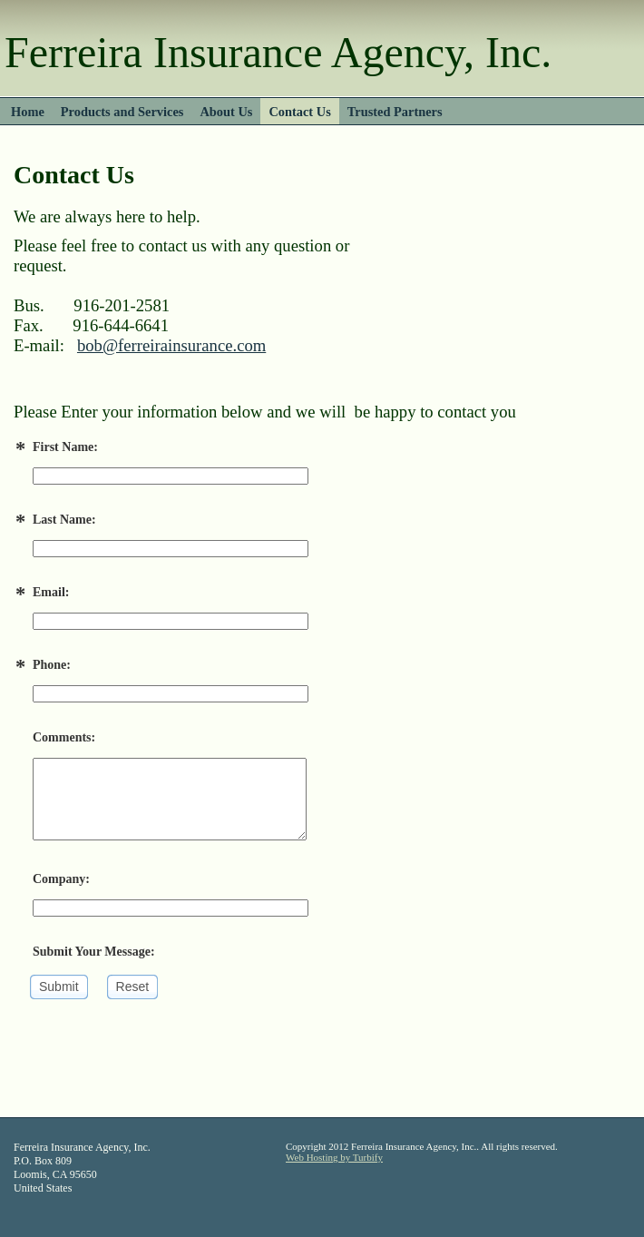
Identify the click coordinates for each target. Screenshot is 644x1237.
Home (27, 111)
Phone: (52, 665)
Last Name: (64, 519)
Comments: (64, 737)
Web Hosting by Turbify (334, 1157)
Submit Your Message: (94, 951)
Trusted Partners (395, 111)
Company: (61, 879)
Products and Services (122, 111)
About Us (226, 111)
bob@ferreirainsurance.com (171, 345)
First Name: (65, 447)
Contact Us (299, 111)
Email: (51, 592)
